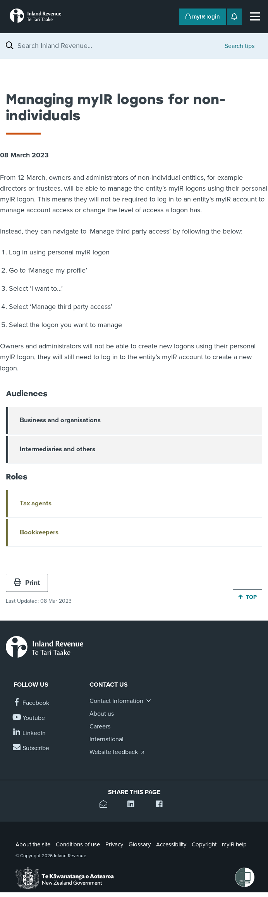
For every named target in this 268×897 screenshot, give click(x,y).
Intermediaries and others (57, 449)
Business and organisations (60, 420)
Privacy (114, 844)
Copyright (204, 844)
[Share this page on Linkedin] (133, 805)
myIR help (234, 844)
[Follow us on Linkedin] (30, 733)
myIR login (203, 16)
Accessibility (171, 844)
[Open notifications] (234, 17)
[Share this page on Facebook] (162, 805)
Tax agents (36, 503)
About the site (32, 844)
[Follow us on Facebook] (31, 703)
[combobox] (117, 45)
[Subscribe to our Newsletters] (31, 748)
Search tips (239, 46)
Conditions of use (78, 844)
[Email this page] (106, 805)
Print (27, 582)
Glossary (140, 844)
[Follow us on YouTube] (29, 718)
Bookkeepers (39, 532)
